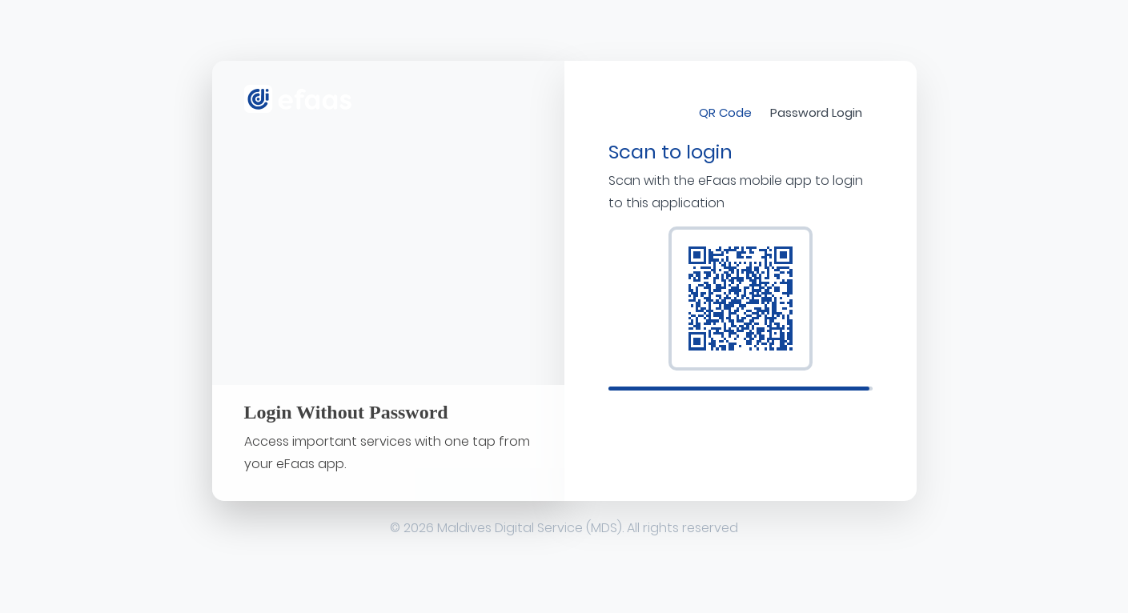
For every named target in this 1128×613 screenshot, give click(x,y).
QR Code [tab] (725, 112)
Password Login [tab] (816, 112)
